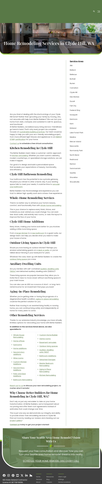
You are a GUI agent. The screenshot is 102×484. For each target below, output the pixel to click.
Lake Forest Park (76, 132)
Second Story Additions (19, 351)
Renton (73, 164)
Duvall (72, 101)
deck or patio (43, 233)
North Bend (74, 155)
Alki (71, 65)
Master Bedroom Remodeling (46, 347)
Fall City (73, 106)
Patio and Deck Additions (19, 357)
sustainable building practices (32, 114)
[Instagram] (8, 458)
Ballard (73, 70)
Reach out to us (16, 368)
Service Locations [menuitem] (64, 465)
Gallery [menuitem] (38, 467)
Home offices (19, 323)
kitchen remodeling (20, 138)
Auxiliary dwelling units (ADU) (46, 333)
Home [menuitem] (38, 459)
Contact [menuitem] (49, 467)
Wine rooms (18, 341)
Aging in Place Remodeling (45, 353)
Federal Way (75, 110)
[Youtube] (17, 458)
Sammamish (75, 168)
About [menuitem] (38, 465)
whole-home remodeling (50, 188)
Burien (72, 83)
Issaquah (73, 115)
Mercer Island (75, 141)
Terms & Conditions (85, 479)
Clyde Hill (73, 92)
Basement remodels (47, 325)
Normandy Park (76, 150)
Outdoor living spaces (48, 329)
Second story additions (18, 336)
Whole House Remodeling (18, 318)
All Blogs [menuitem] (61, 462)
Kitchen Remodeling (47, 358)
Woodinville (74, 182)
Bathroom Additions (47, 338)
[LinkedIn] (26, 458)
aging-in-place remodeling (47, 281)
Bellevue (73, 74)
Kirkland (73, 128)
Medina (73, 137)
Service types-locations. (26, 479)
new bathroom (38, 215)
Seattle (73, 173)
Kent (71, 123)
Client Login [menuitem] (62, 459)
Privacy (74, 479)
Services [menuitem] (39, 462)
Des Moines (74, 97)
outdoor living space (18, 242)
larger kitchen (22, 215)
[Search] (94, 5)
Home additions (20, 331)
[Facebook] (4, 458)
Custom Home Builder (48, 317)
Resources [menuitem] (50, 459)
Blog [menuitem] (47, 462)
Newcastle (74, 146)
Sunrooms (17, 327)
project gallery (16, 403)
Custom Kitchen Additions (20, 345)
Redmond (74, 159)
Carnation (74, 88)
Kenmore (73, 119)
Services (96, 479)
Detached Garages (47, 342)
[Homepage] (12, 5)
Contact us (14, 126)
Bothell (72, 79)
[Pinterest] (13, 458)
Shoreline (73, 177)
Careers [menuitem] (49, 465)
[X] (21, 458)
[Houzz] (30, 458)
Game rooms (45, 321)
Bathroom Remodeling (22, 362)
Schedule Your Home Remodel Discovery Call (51, 443)
